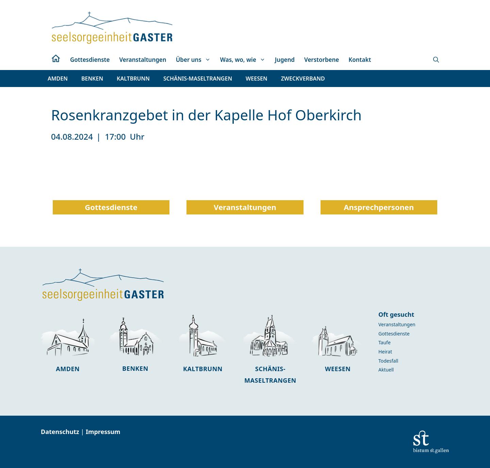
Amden (68, 369)
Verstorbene (321, 60)
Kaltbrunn (203, 369)
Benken (135, 368)
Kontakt (359, 60)
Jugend (285, 60)
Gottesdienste (90, 60)
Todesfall (388, 361)
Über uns (195, 60)
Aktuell (386, 369)
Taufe (384, 342)
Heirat (385, 351)
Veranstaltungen (142, 60)
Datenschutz (61, 432)
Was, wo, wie (245, 60)
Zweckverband (303, 78)
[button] (436, 60)
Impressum (103, 432)
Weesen (337, 369)
